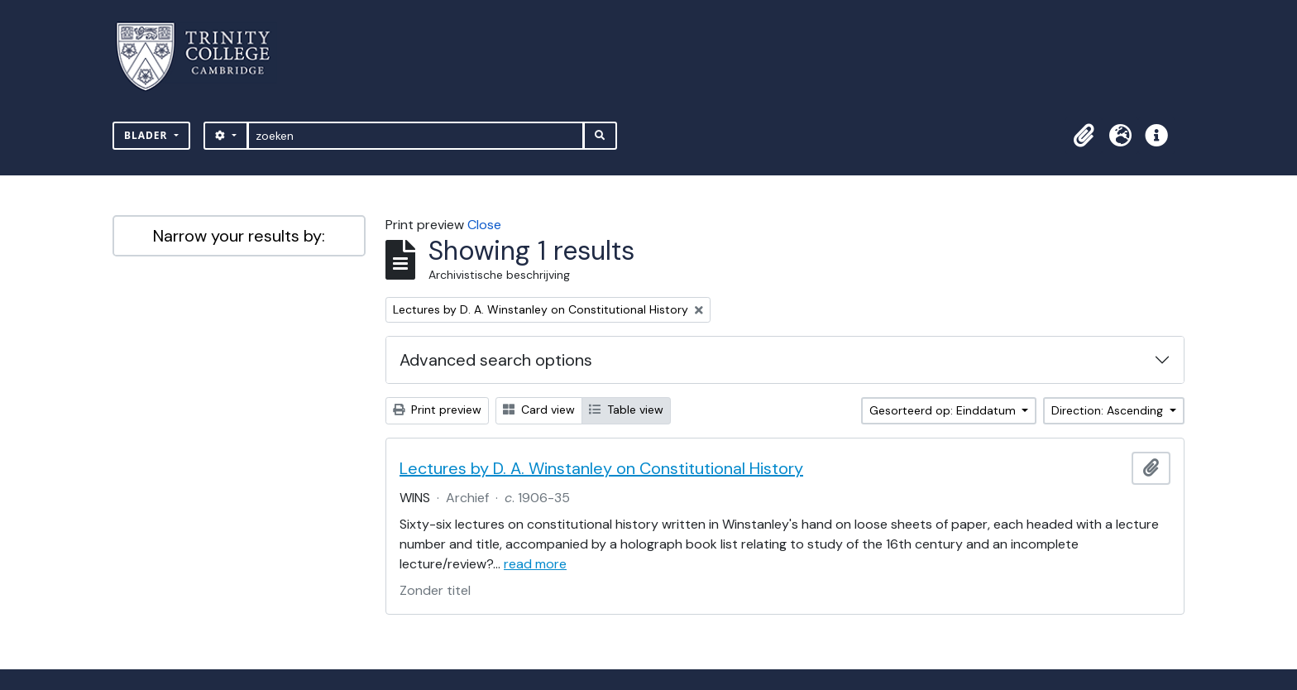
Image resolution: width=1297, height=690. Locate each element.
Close (484, 224)
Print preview (437, 409)
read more (535, 564)
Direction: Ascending (1108, 410)
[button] (1083, 135)
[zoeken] (415, 136)
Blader (147, 135)
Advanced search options (496, 360)
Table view (626, 409)
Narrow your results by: (239, 236)
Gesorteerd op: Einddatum (944, 410)
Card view (539, 409)
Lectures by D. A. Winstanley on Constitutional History (601, 468)
